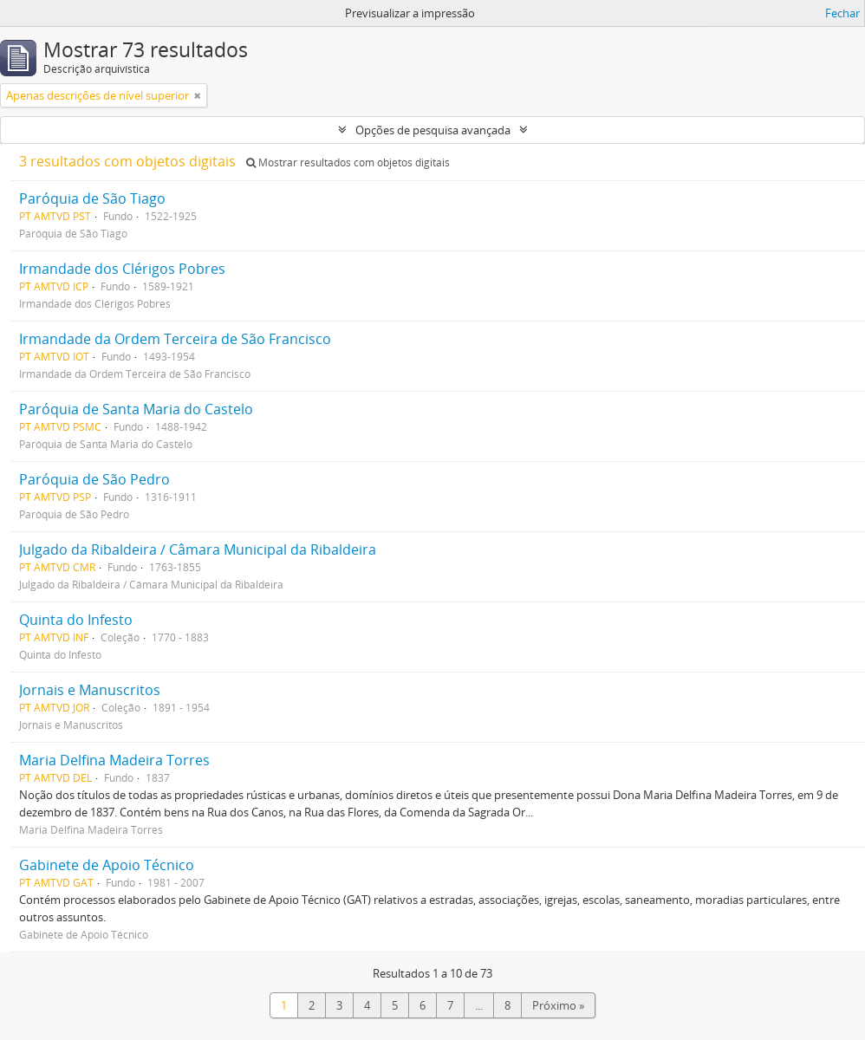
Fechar (842, 13)
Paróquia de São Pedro (94, 479)
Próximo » (558, 1005)
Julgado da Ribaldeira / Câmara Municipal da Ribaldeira (197, 549)
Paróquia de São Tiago (92, 198)
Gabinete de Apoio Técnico (106, 864)
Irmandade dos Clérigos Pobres (122, 268)
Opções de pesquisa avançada (433, 130)
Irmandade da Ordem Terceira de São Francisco (175, 338)
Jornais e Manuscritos (89, 689)
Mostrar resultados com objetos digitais (348, 162)
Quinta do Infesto (76, 619)
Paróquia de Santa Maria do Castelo (136, 409)
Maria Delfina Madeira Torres (114, 760)
